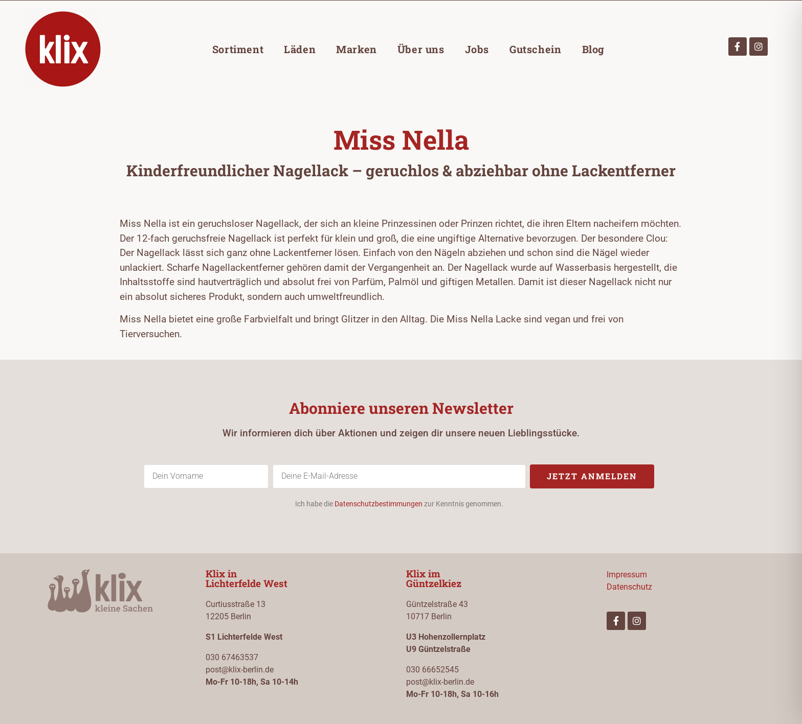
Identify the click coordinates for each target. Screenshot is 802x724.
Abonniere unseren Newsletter (401, 408)
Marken (356, 49)
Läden (300, 49)
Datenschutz (629, 587)
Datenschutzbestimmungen (378, 504)
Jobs (477, 49)
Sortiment (237, 49)
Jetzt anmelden (592, 476)
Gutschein (535, 49)
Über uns (420, 49)
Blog (593, 49)
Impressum (627, 574)
